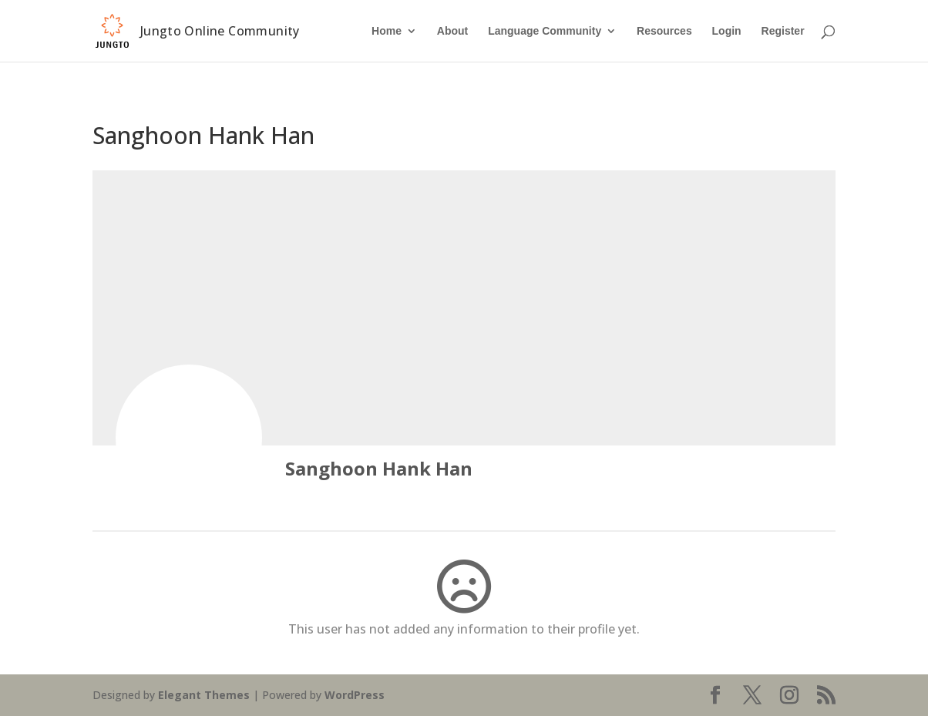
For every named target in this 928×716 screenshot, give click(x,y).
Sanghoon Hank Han (378, 468)
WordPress (354, 694)
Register (783, 31)
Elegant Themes (204, 694)
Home (387, 31)
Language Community (544, 31)
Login (726, 31)
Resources (664, 31)
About (452, 31)
